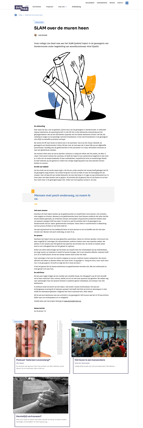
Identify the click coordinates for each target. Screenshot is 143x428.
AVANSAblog (76, 7)
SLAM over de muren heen (34, 15)
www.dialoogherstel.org (72, 301)
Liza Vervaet (40, 35)
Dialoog (39, 22)
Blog (20, 15)
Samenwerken (102, 3)
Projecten (49, 7)
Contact (120, 3)
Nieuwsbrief (90, 3)
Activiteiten (37, 7)
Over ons (62, 7)
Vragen (112, 3)
